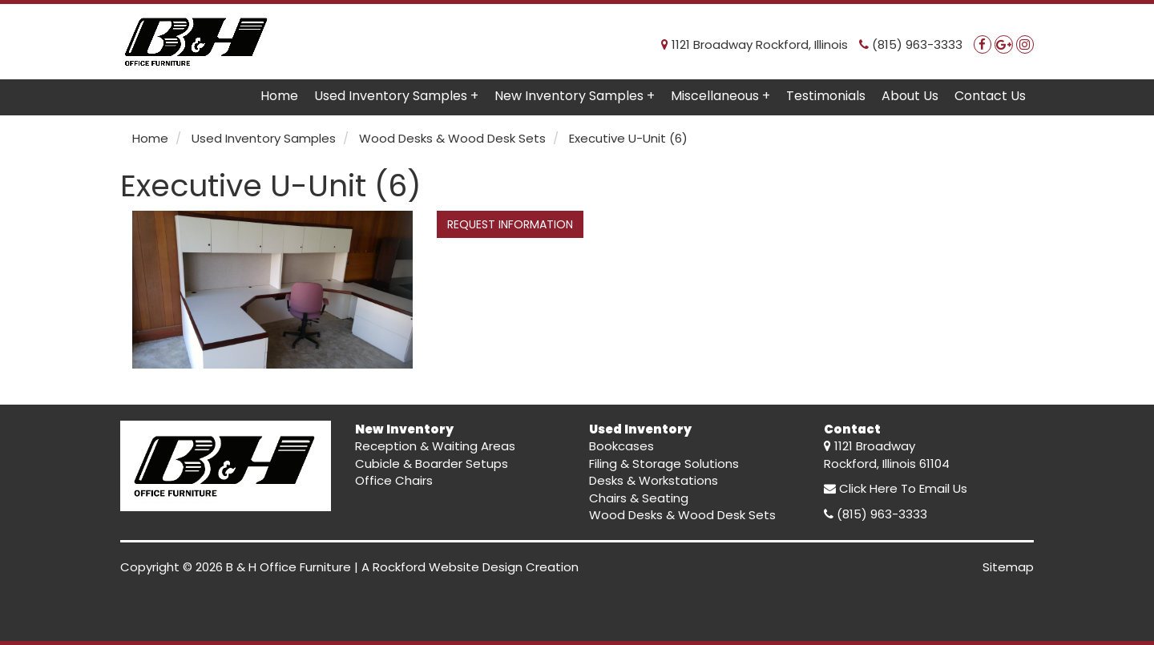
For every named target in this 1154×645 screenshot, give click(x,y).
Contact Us (990, 96)
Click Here (868, 488)
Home (279, 96)
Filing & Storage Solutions (664, 463)
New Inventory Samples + (574, 96)
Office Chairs (394, 480)
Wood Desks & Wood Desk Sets (682, 514)
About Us (910, 96)
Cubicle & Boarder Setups (431, 463)
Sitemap (1008, 566)
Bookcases (621, 445)
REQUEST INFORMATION (510, 224)
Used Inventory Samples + (396, 96)
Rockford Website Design (448, 566)
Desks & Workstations (653, 480)
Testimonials (826, 96)
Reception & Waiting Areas (435, 445)
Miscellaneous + (720, 96)
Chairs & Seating (638, 498)
